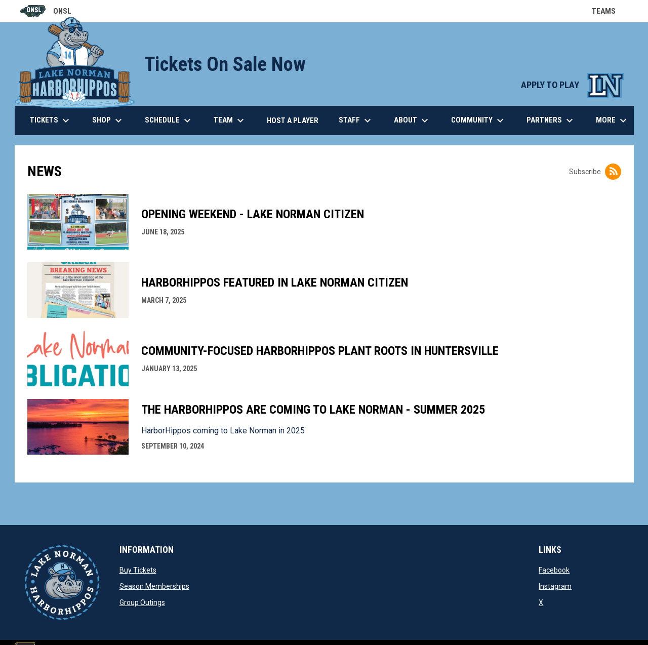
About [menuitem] (412, 120)
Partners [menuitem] (551, 120)
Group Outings (142, 602)
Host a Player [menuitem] (292, 120)
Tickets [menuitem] (51, 120)
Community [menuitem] (478, 120)
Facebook (554, 570)
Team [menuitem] (230, 120)
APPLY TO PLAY (572, 85)
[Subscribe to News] (613, 172)
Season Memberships (154, 586)
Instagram (555, 586)
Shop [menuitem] (108, 120)
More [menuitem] (612, 120)
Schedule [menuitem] (169, 120)
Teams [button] (610, 11)
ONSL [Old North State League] (45, 11)
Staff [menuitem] (356, 120)
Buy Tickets (137, 570)
